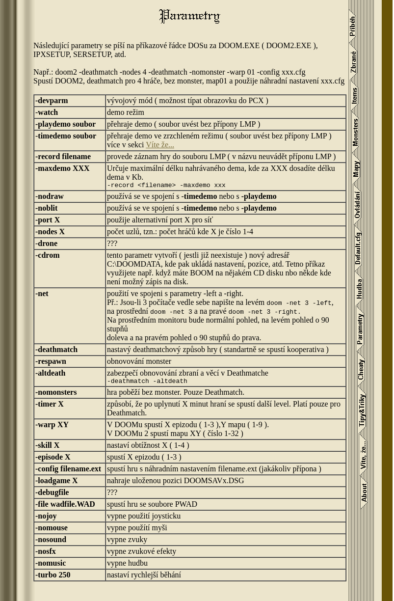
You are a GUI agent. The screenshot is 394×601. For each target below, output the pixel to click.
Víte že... (160, 144)
